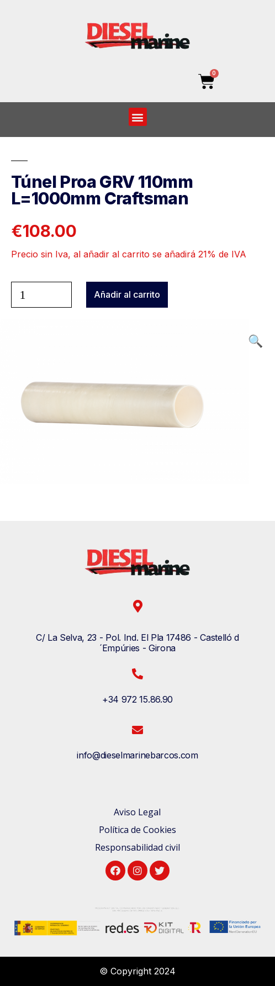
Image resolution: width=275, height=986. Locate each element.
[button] (138, 117)
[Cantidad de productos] (41, 295)
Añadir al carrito (127, 294)
